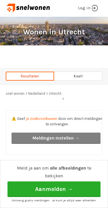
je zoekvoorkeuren (41, 118)
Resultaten (30, 76)
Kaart (78, 76)
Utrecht (55, 93)
